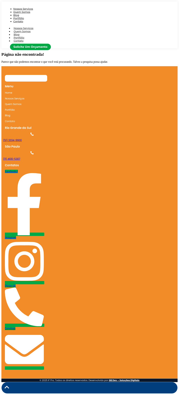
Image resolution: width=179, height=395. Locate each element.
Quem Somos (21, 12)
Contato (18, 21)
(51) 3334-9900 (12, 140)
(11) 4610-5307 (11, 159)
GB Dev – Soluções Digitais (124, 380)
